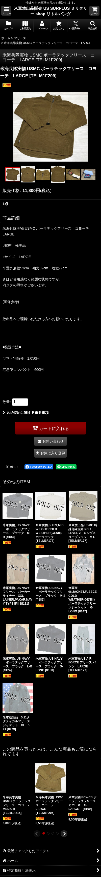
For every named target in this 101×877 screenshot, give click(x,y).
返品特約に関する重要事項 (26, 413)
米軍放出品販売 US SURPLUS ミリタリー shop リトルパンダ (50, 11)
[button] (6, 11)
